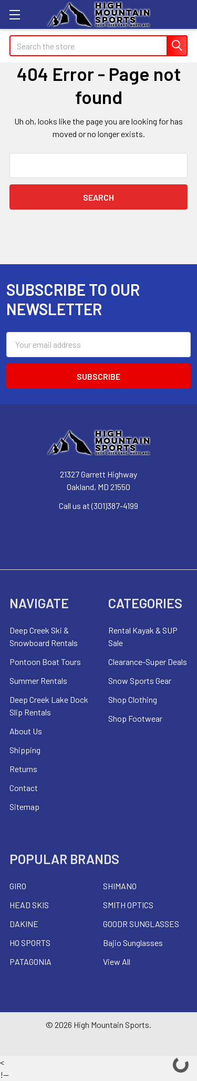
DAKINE (23, 924)
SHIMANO (120, 886)
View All (116, 961)
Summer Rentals (38, 680)
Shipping (24, 750)
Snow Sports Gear (139, 680)
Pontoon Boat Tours (45, 662)
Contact (23, 788)
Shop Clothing (132, 699)
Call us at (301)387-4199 (98, 506)
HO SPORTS (29, 943)
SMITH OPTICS (128, 905)
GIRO (17, 886)
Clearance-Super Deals (147, 662)
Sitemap (24, 807)
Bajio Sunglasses (133, 943)
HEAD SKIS (29, 905)
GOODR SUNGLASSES (141, 924)
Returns (23, 769)
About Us (25, 731)
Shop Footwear (135, 718)
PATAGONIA (30, 961)
